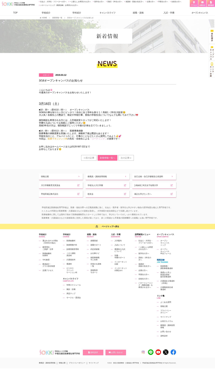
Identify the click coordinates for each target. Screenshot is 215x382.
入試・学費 (168, 13)
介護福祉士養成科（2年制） (167, 289)
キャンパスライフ (70, 285)
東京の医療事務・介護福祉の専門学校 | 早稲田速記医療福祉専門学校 (137, 369)
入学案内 (118, 247)
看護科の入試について (119, 257)
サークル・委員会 (74, 304)
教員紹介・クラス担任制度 (49, 272)
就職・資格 (138, 13)
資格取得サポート (94, 278)
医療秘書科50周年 (47, 261)
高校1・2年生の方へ (114, 2)
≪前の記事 (88, 158)
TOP (15, 13)
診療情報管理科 (73, 256)
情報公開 (164, 313)
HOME (44, 18)
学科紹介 (76, 13)
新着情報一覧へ (107, 158)
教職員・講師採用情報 (47, 369)
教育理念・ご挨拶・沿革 (48, 255)
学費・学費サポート (119, 263)
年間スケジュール (74, 292)
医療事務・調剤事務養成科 (166, 274)
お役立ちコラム (166, 328)
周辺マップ (71, 300)
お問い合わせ (165, 338)
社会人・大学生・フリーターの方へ (53, 2)
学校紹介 (46, 13)
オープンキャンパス (165, 241)
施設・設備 (71, 296)
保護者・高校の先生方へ (134, 2)
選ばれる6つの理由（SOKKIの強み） (50, 248)
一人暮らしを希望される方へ (80, 2)
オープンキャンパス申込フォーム (165, 258)
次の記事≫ (126, 158)
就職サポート (95, 251)
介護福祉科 (71, 266)
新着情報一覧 (57, 18)
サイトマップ (165, 323)
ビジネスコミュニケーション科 (72, 277)
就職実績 (94, 247)
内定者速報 (94, 256)
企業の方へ (150, 2)
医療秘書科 (71, 247)
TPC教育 (46, 266)
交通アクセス (48, 277)
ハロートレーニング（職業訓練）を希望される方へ (59, 5)
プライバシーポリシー (165, 318)
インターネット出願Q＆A (120, 276)
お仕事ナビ (94, 260)
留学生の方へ (99, 2)
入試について (119, 251)
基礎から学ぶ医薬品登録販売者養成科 (165, 281)
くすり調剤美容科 (71, 261)
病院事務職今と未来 (94, 265)
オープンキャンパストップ (164, 249)
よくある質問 (165, 309)
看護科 (69, 270)
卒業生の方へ (163, 2)
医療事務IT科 (72, 251)
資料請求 (164, 342)
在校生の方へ (176, 2)
